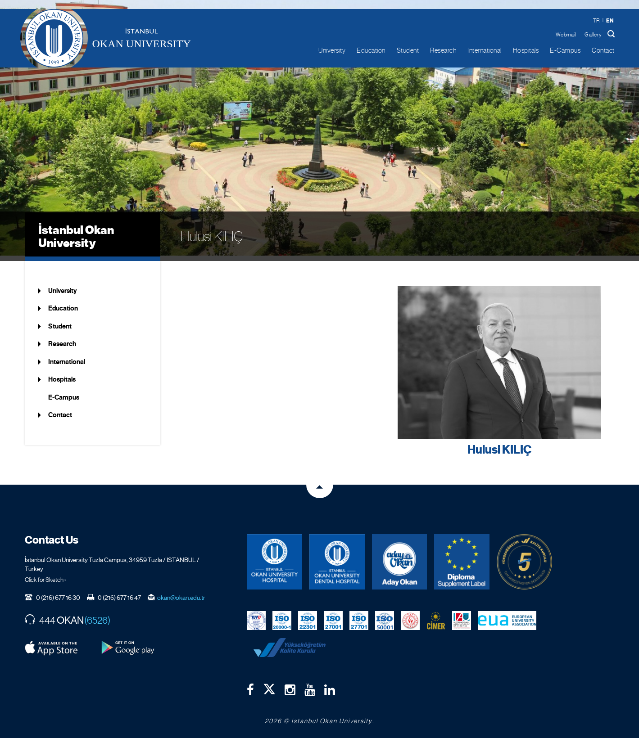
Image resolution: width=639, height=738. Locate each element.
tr (596, 21)
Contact (603, 50)
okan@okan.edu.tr (181, 591)
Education (371, 50)
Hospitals (526, 50)
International (484, 50)
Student (408, 50)
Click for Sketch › (45, 573)
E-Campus (565, 50)
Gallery (593, 35)
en (610, 20)
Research (443, 50)
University (331, 50)
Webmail (566, 35)
